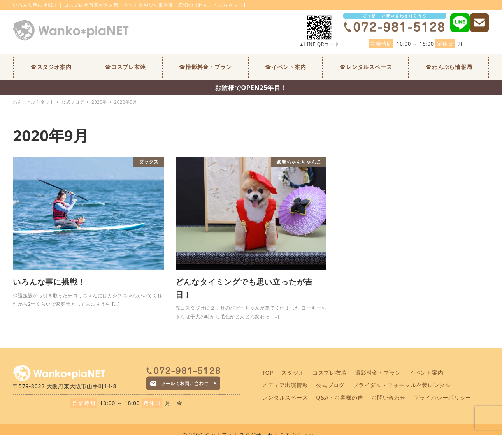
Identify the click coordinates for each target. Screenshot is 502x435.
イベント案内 (426, 372)
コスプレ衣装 (329, 372)
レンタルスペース (285, 397)
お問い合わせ (388, 397)
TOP (267, 372)
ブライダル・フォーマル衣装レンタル (402, 385)
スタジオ (292, 372)
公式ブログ (330, 385)
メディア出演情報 (285, 385)
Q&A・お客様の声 (339, 397)
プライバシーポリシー (442, 397)
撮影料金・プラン (378, 372)
